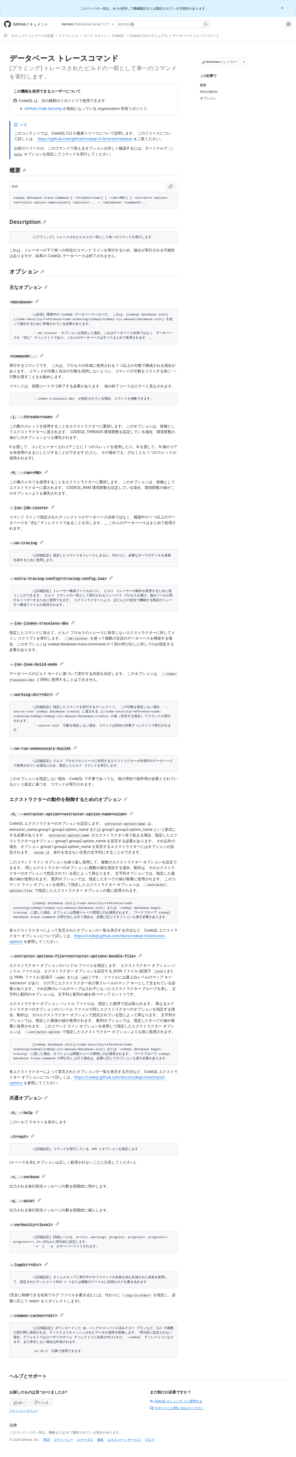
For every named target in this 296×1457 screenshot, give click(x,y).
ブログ (149, 1439)
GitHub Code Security (43, 108)
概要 (17, 170)
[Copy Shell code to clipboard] (171, 186)
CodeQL (118, 35)
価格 (100, 1439)
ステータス (85, 1439)
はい (19, 1402)
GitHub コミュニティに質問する (176, 1401)
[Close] (282, 7)
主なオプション (28, 287)
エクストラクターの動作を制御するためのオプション (68, 799)
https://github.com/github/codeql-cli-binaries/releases (85, 138)
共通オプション (28, 1098)
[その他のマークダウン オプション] (244, 62)
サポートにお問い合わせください (177, 1408)
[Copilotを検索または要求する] (162, 24)
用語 (46, 1439)
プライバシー (63, 1439)
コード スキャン (95, 35)
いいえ (41, 1402)
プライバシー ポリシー (23, 1411)
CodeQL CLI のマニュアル (148, 35)
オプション (26, 271)
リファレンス (68, 35)
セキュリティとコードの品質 (32, 35)
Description (27, 221)
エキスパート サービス (124, 1439)
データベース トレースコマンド (196, 35)
